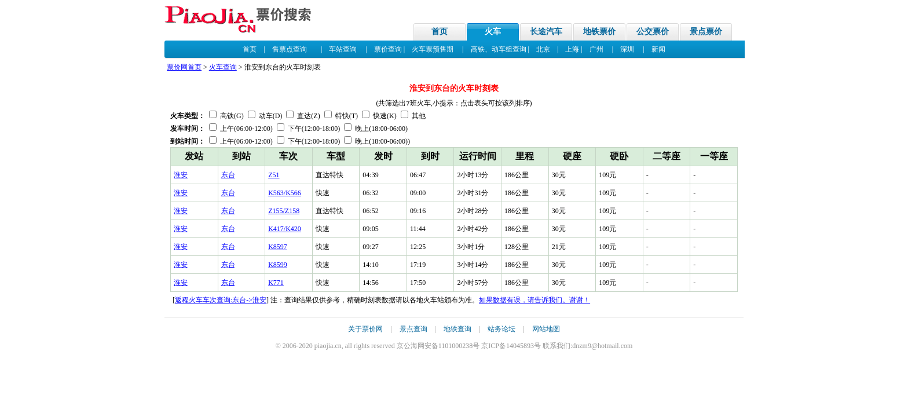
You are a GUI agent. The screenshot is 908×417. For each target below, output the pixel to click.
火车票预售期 (432, 49)
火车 (493, 31)
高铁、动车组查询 (498, 49)
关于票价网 (365, 329)
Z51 (273, 175)
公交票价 (652, 31)
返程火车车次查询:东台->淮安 (220, 300)
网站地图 (546, 329)
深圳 (627, 49)
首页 (439, 31)
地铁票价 (599, 31)
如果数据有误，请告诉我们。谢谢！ (534, 300)
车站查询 (343, 49)
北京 (543, 49)
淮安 (181, 175)
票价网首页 (184, 67)
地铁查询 (457, 329)
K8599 (277, 265)
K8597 (277, 247)
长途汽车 (546, 31)
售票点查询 (289, 49)
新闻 (658, 49)
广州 (596, 49)
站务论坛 (501, 329)
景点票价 (706, 31)
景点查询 (413, 329)
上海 (572, 49)
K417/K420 (284, 229)
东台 (228, 175)
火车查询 (223, 67)
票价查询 (388, 49)
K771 (276, 283)
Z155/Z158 (283, 211)
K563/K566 (284, 193)
